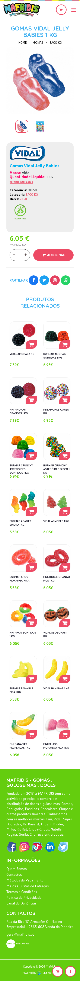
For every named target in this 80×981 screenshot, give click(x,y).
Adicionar (55, 255)
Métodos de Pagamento (25, 880)
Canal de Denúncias (21, 903)
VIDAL (24, 199)
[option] (40, 80)
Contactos (14, 874)
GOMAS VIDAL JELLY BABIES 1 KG (40, 31)
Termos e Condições (21, 892)
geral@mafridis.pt (20, 934)
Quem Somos (16, 869)
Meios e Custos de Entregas (27, 886)
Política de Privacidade (24, 897)
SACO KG (56, 43)
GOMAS (38, 43)
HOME (22, 43)
